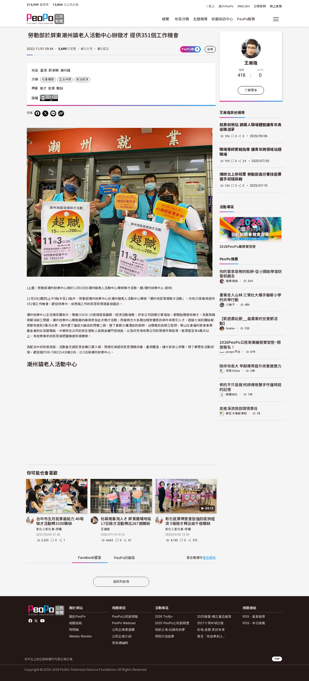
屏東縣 (53, 70)
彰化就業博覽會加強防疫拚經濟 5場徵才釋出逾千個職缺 (190, 521)
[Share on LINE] (53, 113)
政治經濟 (82, 79)
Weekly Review (80, 636)
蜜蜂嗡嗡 (232, 281)
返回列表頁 (121, 582)
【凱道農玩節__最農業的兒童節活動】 (249, 321)
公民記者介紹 (121, 636)
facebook (30, 621)
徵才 (43, 88)
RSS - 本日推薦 (254, 623)
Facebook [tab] (89, 557)
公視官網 (260, 6)
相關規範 (75, 623)
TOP (277, 658)
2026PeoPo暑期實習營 (238, 246)
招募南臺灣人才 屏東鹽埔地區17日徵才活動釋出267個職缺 (126, 521)
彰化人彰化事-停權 (49, 529)
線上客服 (276, 6)
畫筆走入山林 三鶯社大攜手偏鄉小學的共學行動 (250, 297)
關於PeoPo (77, 616)
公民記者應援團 (123, 629)
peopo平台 (234, 351)
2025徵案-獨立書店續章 (214, 616)
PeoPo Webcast (124, 623)
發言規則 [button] (209, 558)
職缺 (59, 88)
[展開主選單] (276, 19)
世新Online (233, 370)
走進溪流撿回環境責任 (239, 407)
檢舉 (210, 49)
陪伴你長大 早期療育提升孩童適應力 (250, 365)
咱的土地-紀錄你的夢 (170, 629)
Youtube (42, 621)
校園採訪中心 (222, 19)
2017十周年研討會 (210, 623)
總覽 (165, 19)
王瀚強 (105, 529)
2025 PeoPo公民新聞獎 (172, 623)
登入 (211, 6)
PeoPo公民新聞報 (125, 616)
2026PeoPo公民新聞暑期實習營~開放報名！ (250, 344)
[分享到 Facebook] (37, 113)
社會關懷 (48, 79)
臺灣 (43, 70)
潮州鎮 (65, 70)
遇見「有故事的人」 (211, 636)
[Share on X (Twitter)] (45, 113)
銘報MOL (232, 394)
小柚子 (230, 304)
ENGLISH (244, 6)
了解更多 (250, 90)
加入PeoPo (226, 6)
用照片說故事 (164, 636)
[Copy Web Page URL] (61, 113)
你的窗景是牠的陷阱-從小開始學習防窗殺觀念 (251, 274)
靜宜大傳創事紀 (237, 413)
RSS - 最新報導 (254, 616)
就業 (51, 88)
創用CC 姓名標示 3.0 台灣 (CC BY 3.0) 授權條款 (50, 98)
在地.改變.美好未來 (211, 629)
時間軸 (74, 629)
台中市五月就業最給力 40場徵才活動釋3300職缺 (60, 521)
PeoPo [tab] (124, 558)
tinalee (231, 328)
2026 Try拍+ (164, 616)
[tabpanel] (121, 571)
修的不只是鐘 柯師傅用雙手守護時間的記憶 (250, 386)
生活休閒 (65, 79)
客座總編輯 (120, 642)
